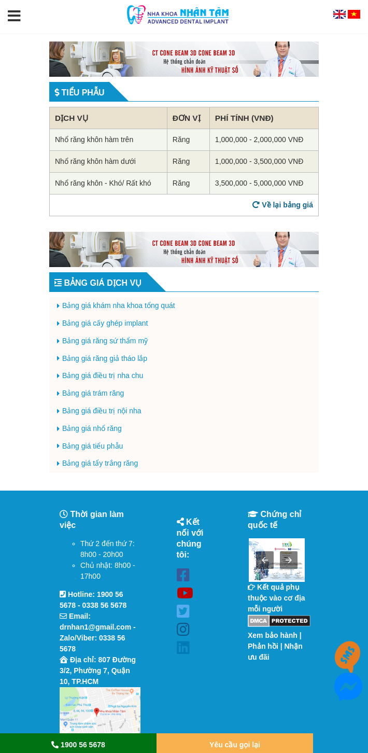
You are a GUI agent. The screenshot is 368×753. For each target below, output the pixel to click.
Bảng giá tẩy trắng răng (100, 463)
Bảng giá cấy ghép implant (105, 323)
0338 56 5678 (104, 605)
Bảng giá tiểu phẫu (92, 446)
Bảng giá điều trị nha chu (102, 375)
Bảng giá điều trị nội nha (101, 411)
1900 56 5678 (78, 745)
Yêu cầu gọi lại (234, 745)
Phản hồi (263, 646)
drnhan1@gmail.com (95, 627)
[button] (14, 16)
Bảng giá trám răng (93, 393)
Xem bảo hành (273, 635)
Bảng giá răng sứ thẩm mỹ (105, 341)
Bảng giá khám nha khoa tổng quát (118, 305)
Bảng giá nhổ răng (92, 428)
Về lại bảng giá (282, 205)
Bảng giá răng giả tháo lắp (104, 358)
